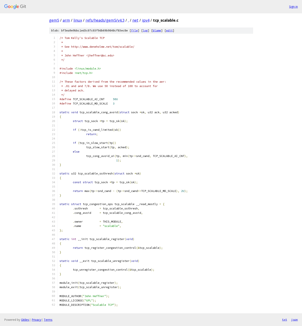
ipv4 (145, 20)
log (145, 30)
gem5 (54, 20)
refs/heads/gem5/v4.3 (105, 20)
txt (284, 319)
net (135, 20)
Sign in (293, 7)
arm (66, 20)
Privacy (36, 320)
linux (77, 20)
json (294, 319)
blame (157, 30)
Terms (48, 320)
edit (169, 30)
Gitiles (25, 320)
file (134, 30)
